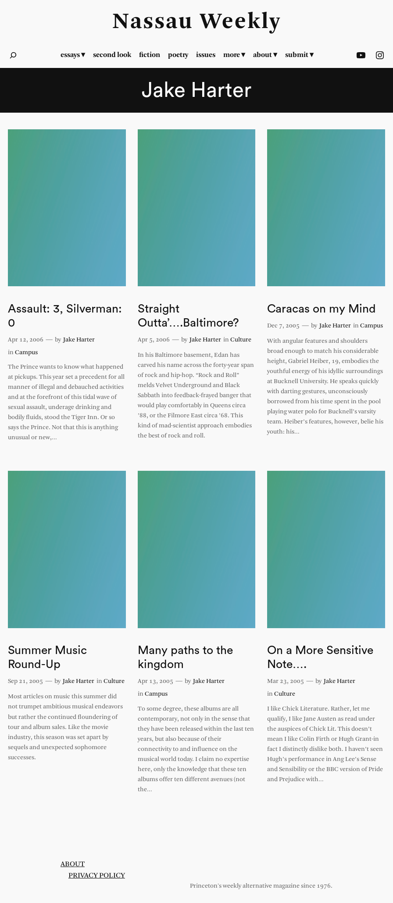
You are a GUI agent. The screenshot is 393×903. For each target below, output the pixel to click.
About (73, 864)
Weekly (240, 22)
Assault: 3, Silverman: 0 (65, 316)
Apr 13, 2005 (155, 681)
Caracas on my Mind (321, 309)
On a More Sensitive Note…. (320, 657)
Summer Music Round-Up (47, 657)
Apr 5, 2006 (154, 340)
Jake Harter (79, 340)
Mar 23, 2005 (285, 681)
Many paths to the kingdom (185, 657)
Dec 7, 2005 (283, 326)
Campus (26, 352)
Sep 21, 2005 (25, 681)
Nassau (152, 22)
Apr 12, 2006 (25, 340)
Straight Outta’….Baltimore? (188, 316)
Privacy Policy (96, 875)
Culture (240, 340)
